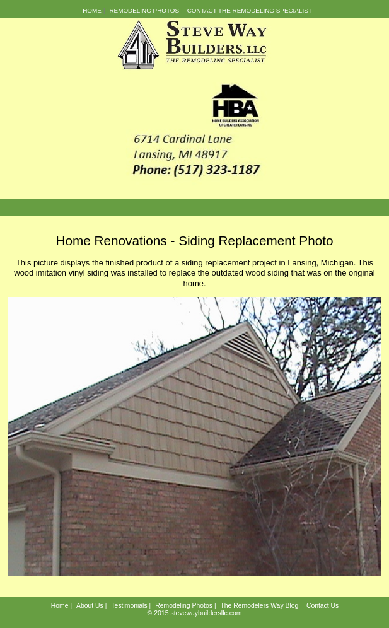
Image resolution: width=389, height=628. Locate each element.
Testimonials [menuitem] (129, 605)
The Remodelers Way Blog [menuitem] (259, 605)
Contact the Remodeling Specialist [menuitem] (249, 10)
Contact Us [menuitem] (322, 605)
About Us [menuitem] (89, 605)
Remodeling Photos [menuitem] (144, 10)
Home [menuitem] (92, 10)
